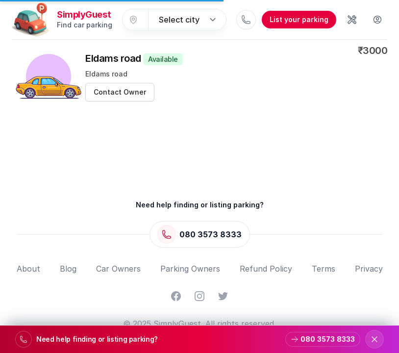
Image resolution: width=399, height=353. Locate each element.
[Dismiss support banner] (374, 339)
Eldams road (134, 58)
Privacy (369, 269)
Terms (323, 269)
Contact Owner (120, 92)
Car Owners (118, 269)
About (28, 269)
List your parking (299, 19)
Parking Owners (190, 269)
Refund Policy (266, 269)
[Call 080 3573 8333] (246, 19)
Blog (68, 269)
